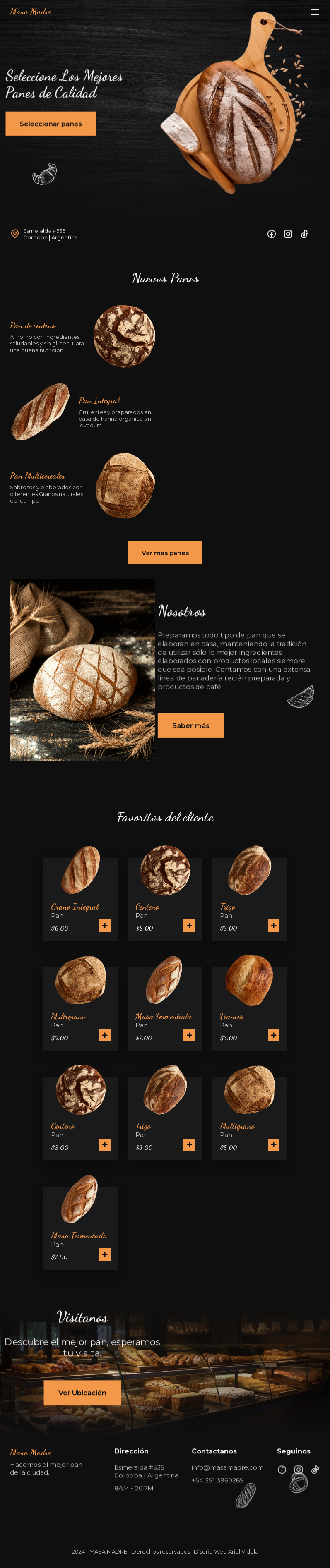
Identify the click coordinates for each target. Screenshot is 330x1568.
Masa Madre (30, 12)
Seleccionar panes (50, 119)
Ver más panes (165, 553)
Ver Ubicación (82, 1392)
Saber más (191, 725)
